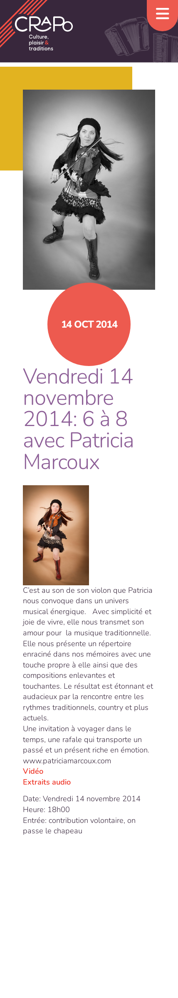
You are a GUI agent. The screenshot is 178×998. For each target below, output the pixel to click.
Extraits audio (47, 782)
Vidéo (33, 771)
